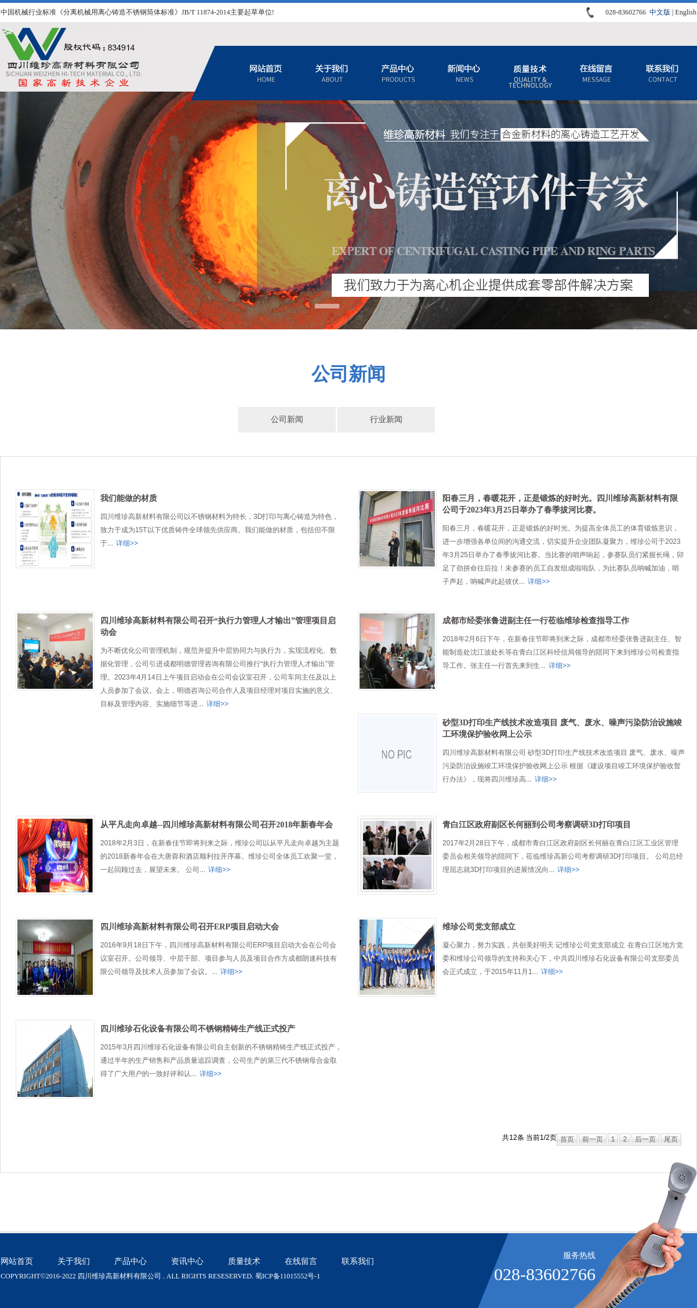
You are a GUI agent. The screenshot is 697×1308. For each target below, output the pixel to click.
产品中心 (398, 73)
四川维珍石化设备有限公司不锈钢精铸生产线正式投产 (197, 1028)
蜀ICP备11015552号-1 (287, 1276)
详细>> (127, 543)
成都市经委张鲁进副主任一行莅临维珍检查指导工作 (535, 620)
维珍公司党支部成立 (479, 926)
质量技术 (530, 73)
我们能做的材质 (128, 498)
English (685, 12)
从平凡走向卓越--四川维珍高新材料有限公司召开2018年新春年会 (216, 824)
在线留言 (596, 73)
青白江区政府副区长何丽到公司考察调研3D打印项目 (536, 824)
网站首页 (266, 73)
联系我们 (662, 73)
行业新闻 (386, 419)
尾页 (671, 1139)
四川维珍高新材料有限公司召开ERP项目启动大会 (189, 926)
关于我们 (332, 73)
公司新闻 (287, 419)
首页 (567, 1139)
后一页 (645, 1139)
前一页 (592, 1139)
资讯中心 (464, 73)
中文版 (659, 12)
